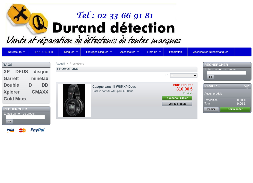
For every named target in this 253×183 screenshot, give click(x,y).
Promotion (175, 51)
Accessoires (127, 53)
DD (45, 85)
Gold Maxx (15, 98)
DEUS (21, 71)
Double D (18, 85)
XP (7, 71)
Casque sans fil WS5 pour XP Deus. (113, 91)
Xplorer (11, 92)
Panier (210, 86)
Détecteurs (14, 53)
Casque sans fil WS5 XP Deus (114, 86)
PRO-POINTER (43, 51)
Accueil (60, 63)
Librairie (151, 53)
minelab (39, 78)
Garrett (11, 78)
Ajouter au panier (177, 98)
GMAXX (40, 92)
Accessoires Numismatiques (210, 51)
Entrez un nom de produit (19, 113)
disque (41, 71)
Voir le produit (177, 103)
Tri (166, 75)
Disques (68, 53)
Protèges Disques (96, 53)
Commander (235, 109)
